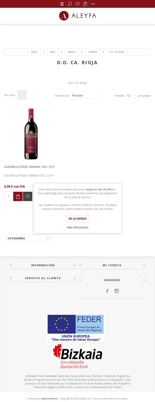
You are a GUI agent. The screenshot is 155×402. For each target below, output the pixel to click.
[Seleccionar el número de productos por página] (131, 95)
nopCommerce (49, 391)
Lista (30, 95)
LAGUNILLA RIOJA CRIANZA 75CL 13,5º (26, 161)
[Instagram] (117, 284)
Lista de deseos (77, 4)
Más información (77, 227)
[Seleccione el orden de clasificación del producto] (87, 95)
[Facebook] (107, 284)
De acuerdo (77, 218)
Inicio (34, 52)
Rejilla (22, 95)
